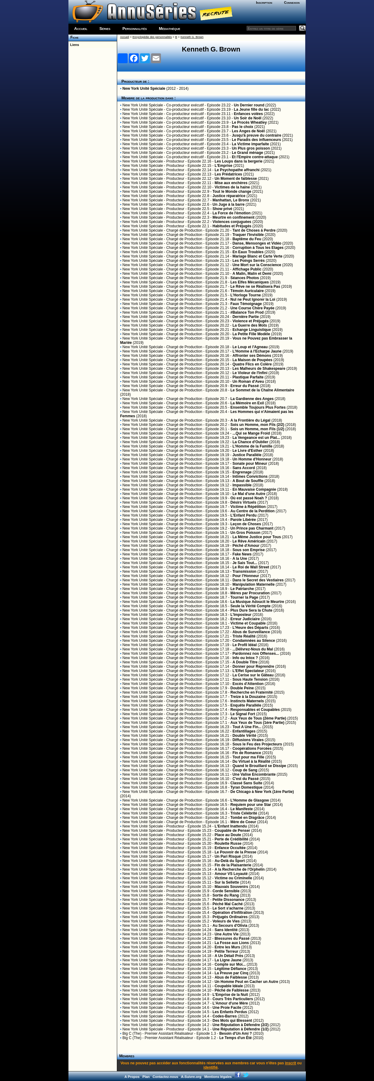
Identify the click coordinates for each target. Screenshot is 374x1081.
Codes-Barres (224, 1016)
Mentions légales (218, 1077)
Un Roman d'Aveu (248, 381)
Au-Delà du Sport (230, 861)
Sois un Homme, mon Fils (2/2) (257, 425)
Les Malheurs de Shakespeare (258, 368)
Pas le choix (242, 127)
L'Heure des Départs (250, 627)
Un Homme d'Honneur (251, 459)
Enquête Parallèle (245, 705)
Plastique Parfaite (248, 377)
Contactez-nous (165, 1077)
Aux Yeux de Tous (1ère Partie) (257, 722)
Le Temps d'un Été (235, 1038)
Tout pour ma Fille (248, 757)
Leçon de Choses (245, 524)
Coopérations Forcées (252, 748)
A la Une (239, 558)
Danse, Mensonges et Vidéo (257, 243)
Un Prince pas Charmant (251, 528)
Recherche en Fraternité (251, 692)
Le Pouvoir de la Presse (235, 852)
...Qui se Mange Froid (251, 433)
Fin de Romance (246, 753)
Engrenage (242, 472)
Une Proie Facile (226, 1007)
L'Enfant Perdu (243, 515)
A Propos (132, 1077)
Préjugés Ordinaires (230, 917)
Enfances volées (248, 114)
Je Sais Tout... (244, 563)
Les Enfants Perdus (229, 1012)
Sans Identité (226, 930)
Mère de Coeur (243, 822)
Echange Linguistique (251, 330)
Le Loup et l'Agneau (250, 347)
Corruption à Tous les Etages (258, 247)
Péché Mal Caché (227, 904)
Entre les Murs (227, 947)
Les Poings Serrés (248, 260)
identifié (210, 1067)
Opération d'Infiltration (232, 912)
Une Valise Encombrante (254, 774)
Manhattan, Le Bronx (230, 200)
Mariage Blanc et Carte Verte (257, 256)
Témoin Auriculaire (247, 291)
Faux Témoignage (246, 304)
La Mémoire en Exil (247, 403)
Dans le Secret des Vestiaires (258, 580)
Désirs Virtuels (243, 502)
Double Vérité (244, 735)
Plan (146, 1077)
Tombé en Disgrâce (247, 817)
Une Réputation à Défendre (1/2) (240, 1029)
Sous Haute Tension (250, 679)
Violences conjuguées (231, 222)
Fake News (242, 554)
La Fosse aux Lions (232, 943)
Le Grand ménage (247, 153)
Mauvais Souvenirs (231, 887)
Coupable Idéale (229, 986)
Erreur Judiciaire (245, 619)
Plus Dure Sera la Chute (251, 610)
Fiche (73, 37)
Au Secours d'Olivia (229, 925)
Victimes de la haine (232, 187)
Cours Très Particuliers (232, 999)
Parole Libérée (243, 520)
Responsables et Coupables (255, 710)
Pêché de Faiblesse (232, 990)
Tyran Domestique (246, 787)
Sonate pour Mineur (249, 463)
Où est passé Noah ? (248, 498)
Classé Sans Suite (246, 783)
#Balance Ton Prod (247, 312)
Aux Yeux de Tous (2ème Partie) (258, 718)
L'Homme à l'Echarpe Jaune (257, 351)
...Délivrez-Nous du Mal (252, 649)
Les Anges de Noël (248, 131)
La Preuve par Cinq (231, 973)
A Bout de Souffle (247, 481)
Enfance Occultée (230, 848)
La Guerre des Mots (249, 325)
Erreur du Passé (244, 386)
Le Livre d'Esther (247, 450)
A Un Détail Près (229, 956)
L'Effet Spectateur (248, 671)
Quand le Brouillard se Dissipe (259, 766)
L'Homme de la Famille (252, 446)
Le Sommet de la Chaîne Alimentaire (262, 390)
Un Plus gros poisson (251, 148)
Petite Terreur (226, 951)
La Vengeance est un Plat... (256, 437)
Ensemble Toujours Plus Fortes (258, 407)
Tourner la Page (244, 597)
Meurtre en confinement (233, 217)
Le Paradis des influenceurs (256, 140)
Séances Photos (244, 278)
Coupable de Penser (232, 830)
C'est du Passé (245, 779)
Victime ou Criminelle (233, 878)
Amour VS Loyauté (231, 874)
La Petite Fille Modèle (251, 334)
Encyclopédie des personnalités (152, 37)
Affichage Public (246, 269)
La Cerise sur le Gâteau (252, 675)
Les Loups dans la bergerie (238, 161)
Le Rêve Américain (248, 541)
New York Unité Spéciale (143, 88)
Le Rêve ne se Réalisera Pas (255, 286)
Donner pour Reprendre (253, 666)
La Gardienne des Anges (251, 399)
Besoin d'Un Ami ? (235, 1033)
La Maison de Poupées (252, 360)
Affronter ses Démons (251, 355)
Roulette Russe (228, 843)
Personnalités (134, 28)
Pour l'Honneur (245, 576)
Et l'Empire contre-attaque (255, 157)
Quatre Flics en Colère (252, 364)
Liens (73, 45)
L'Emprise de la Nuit (230, 994)
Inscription (264, 2)
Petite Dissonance (228, 899)
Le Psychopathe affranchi (237, 170)
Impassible (242, 485)
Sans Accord (243, 468)
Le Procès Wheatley (249, 122)
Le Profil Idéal (244, 645)
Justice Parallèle (246, 455)
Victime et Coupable (247, 623)
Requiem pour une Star (250, 804)
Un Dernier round (249, 105)
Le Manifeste (241, 809)
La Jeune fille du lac (251, 109)
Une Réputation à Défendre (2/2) (240, 1025)
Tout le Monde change (231, 191)
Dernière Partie (245, 317)
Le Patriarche (242, 589)
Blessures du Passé (232, 938)
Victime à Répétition (247, 507)
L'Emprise (223, 165)
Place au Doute (228, 835)
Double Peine (242, 688)
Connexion (292, 2)
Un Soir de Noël (247, 118)
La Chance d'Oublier (250, 442)
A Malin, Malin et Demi (251, 273)
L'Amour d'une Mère (230, 1003)
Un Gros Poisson (245, 532)
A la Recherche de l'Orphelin (240, 869)
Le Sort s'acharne (227, 908)
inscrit (290, 1063)
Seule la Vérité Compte (250, 606)
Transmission (244, 571)
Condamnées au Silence (253, 640)
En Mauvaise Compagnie (254, 489)
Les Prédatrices (228, 174)
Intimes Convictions (250, 476)
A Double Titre (244, 662)
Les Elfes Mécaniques (249, 282)
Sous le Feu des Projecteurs (257, 744)
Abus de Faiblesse (231, 977)
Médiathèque (169, 28)
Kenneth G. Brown (192, 37)
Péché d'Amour (246, 545)
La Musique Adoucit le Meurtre (257, 602)
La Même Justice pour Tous (256, 537)
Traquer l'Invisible (248, 235)
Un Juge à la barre (228, 204)
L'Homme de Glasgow (249, 800)
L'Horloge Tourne (245, 295)
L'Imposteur (240, 615)
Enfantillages (244, 731)
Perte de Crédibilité (231, 839)
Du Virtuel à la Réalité (251, 761)
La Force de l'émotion (231, 213)
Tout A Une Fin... (246, 727)
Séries (104, 28)
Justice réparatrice (228, 196)
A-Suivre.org (191, 1077)
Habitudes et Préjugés (231, 226)
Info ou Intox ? (245, 658)
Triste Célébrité (243, 813)
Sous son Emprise (248, 550)
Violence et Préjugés (250, 321)
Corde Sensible (225, 891)
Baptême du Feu (246, 239)
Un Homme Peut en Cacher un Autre (246, 982)
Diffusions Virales (248, 740)
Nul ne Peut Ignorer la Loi (252, 299)
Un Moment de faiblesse (236, 178)
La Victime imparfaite (250, 144)
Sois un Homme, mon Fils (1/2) (257, 429)
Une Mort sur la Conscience (256, 265)
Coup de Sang (244, 770)
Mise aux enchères (231, 183)
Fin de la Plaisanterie (233, 865)
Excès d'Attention (248, 684)
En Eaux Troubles (248, 252)
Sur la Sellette (227, 882)
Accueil (81, 28)
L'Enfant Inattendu (231, 826)
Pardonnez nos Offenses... (255, 653)
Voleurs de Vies (226, 921)
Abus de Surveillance (251, 632)
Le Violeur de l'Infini (249, 373)
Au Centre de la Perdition (252, 511)
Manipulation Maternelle (253, 584)
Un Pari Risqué (228, 856)
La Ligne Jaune (228, 960)
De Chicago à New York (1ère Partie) (262, 792)
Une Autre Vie (227, 934)
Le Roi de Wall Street (250, 567)
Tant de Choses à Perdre (254, 230)
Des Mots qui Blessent (232, 1020)
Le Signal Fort (242, 714)
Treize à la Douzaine (247, 697)
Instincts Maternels (247, 701)
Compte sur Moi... (230, 964)
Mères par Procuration (249, 593)
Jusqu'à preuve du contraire (256, 135)
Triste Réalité (244, 636)
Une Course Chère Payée (252, 308)
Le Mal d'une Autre (248, 494)
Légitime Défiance (230, 969)
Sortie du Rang (225, 895)
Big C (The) (131, 1033)
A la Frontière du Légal (250, 420)
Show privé (222, 209)
